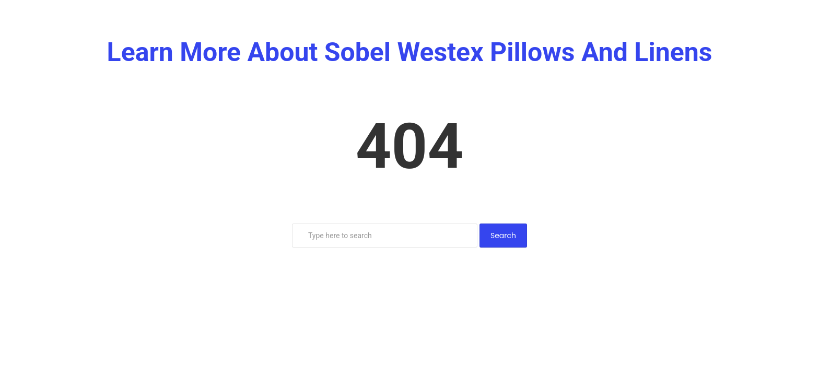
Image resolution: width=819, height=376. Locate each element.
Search (503, 235)
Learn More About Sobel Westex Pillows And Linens (409, 52)
